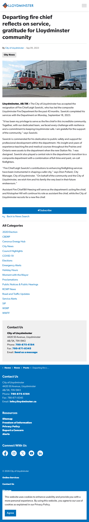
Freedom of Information (17, 423)
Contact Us (8, 484)
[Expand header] (84, 5)
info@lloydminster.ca (23, 401)
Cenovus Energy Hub (13, 241)
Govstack (18, 497)
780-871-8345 (21, 348)
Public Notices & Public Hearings (20, 284)
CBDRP (6, 237)
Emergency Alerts (11, 265)
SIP (4, 303)
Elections (7, 260)
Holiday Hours (10, 270)
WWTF (6, 313)
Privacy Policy (11, 426)
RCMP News (9, 289)
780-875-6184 (24, 345)
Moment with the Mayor (15, 275)
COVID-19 (8, 256)
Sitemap (7, 419)
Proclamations (10, 280)
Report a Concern (13, 430)
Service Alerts (9, 299)
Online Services (10, 478)
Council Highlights (12, 251)
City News (9, 55)
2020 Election (10, 232)
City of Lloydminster (14, 48)
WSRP (5, 308)
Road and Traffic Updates (16, 294)
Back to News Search (18, 216)
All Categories (12, 225)
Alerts (6, 434)
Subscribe (44, 210)
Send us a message (25, 352)
